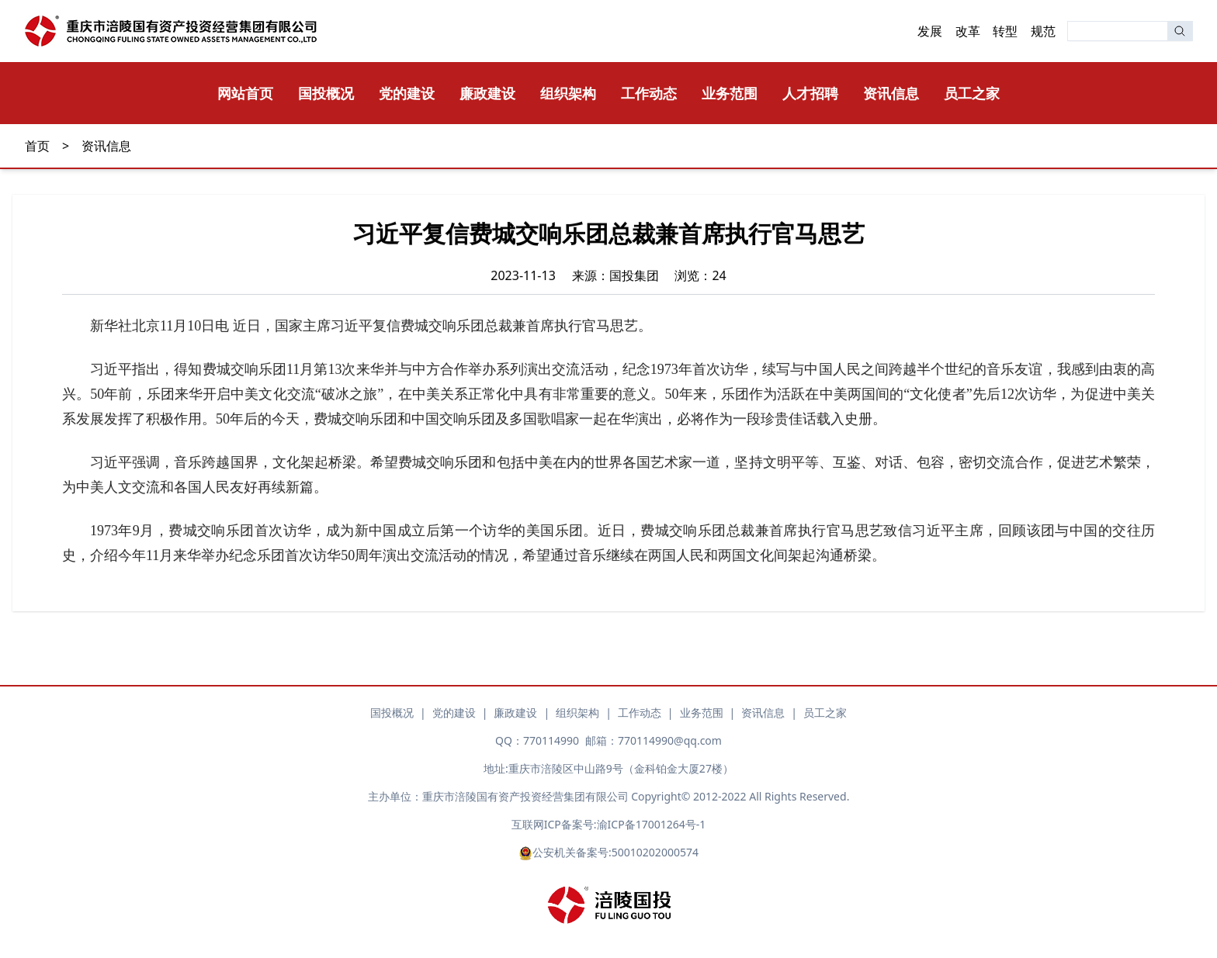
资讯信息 (891, 93)
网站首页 (245, 93)
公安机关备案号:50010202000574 (608, 852)
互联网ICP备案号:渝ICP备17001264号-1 (608, 824)
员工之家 (972, 93)
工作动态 (649, 93)
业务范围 (730, 93)
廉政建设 (487, 93)
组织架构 (568, 93)
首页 (37, 145)
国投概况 (326, 93)
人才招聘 (810, 93)
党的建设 (407, 93)
